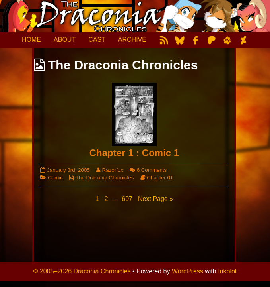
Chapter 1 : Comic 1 (134, 152)
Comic (55, 178)
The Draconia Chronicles (105, 178)
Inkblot (227, 271)
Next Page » (155, 198)
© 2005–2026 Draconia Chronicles (82, 271)
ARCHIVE (132, 39)
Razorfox (112, 170)
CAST (96, 39)
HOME (31, 39)
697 (127, 198)
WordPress (187, 271)
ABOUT (65, 39)
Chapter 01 (160, 178)
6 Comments (152, 170)
